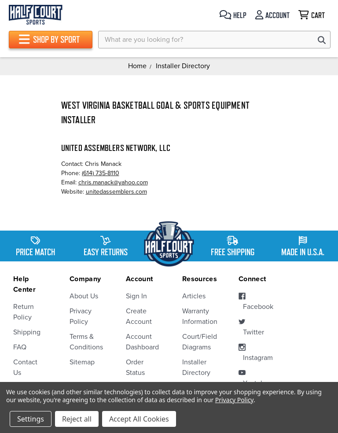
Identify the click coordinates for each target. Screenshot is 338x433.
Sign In (136, 296)
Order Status (135, 367)
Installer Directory (196, 367)
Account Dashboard (141, 342)
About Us (84, 296)
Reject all (77, 419)
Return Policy (23, 312)
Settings (30, 419)
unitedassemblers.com (116, 191)
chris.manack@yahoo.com (113, 182)
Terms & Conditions (84, 342)
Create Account (139, 316)
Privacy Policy (81, 316)
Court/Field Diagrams (197, 342)
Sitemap (82, 362)
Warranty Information (197, 316)
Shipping (26, 332)
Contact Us (25, 367)
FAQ (19, 347)
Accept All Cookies (139, 419)
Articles (194, 296)
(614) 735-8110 (100, 173)
